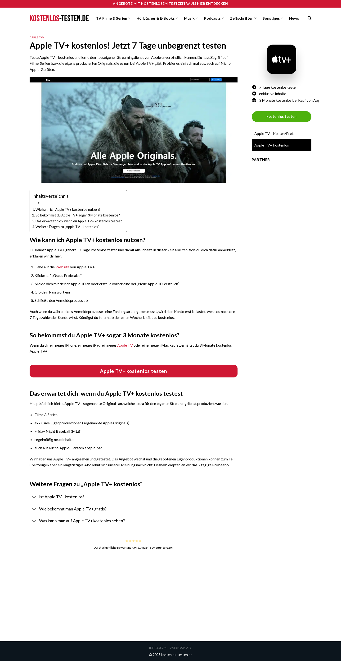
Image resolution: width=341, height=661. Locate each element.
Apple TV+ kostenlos (271, 145)
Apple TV (125, 345)
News (294, 18)
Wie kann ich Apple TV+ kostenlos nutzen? (68, 209)
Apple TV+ (37, 37)
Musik (191, 18)
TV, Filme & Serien (113, 18)
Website (62, 267)
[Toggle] (34, 497)
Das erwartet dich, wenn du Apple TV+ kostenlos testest (79, 221)
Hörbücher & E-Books (157, 18)
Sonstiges (273, 18)
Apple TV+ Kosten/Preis (274, 133)
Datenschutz (181, 647)
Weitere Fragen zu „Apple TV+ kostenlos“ (67, 227)
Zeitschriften (243, 18)
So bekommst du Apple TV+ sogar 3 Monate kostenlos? (78, 215)
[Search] (309, 18)
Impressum (158, 647)
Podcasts (214, 18)
